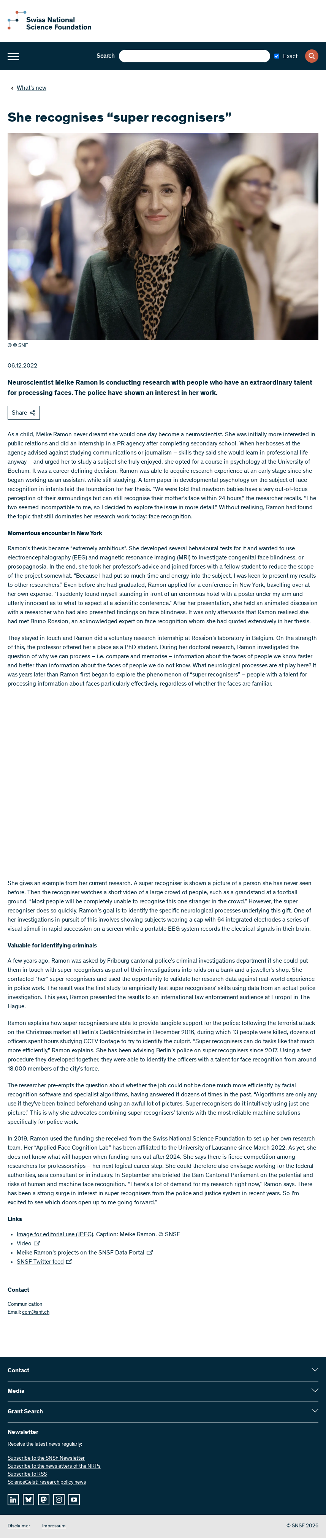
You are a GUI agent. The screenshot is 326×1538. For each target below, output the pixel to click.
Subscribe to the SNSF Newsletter (46, 1458)
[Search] (311, 56)
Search (106, 56)
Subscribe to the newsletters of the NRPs (54, 1466)
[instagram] (59, 1499)
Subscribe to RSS (27, 1474)
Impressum (54, 1526)
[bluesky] (28, 1499)
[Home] (49, 28)
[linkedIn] (13, 1499)
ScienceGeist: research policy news (47, 1482)
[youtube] (74, 1499)
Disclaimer (19, 1526)
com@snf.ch (35, 1312)
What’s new (28, 88)
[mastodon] (43, 1499)
